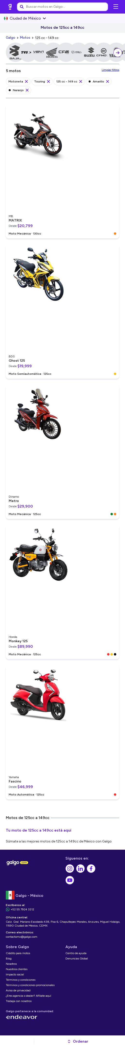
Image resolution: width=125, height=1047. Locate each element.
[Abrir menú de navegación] (115, 6)
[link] (10, 7)
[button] (78, 1041)
